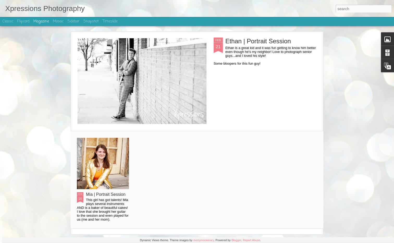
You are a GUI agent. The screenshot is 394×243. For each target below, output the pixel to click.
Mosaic (58, 21)
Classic (8, 21)
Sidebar (73, 21)
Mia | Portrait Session (106, 194)
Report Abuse (251, 240)
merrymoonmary (203, 240)
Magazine (41, 21)
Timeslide (110, 21)
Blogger (236, 240)
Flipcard (23, 21)
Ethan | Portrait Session (258, 41)
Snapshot (91, 21)
